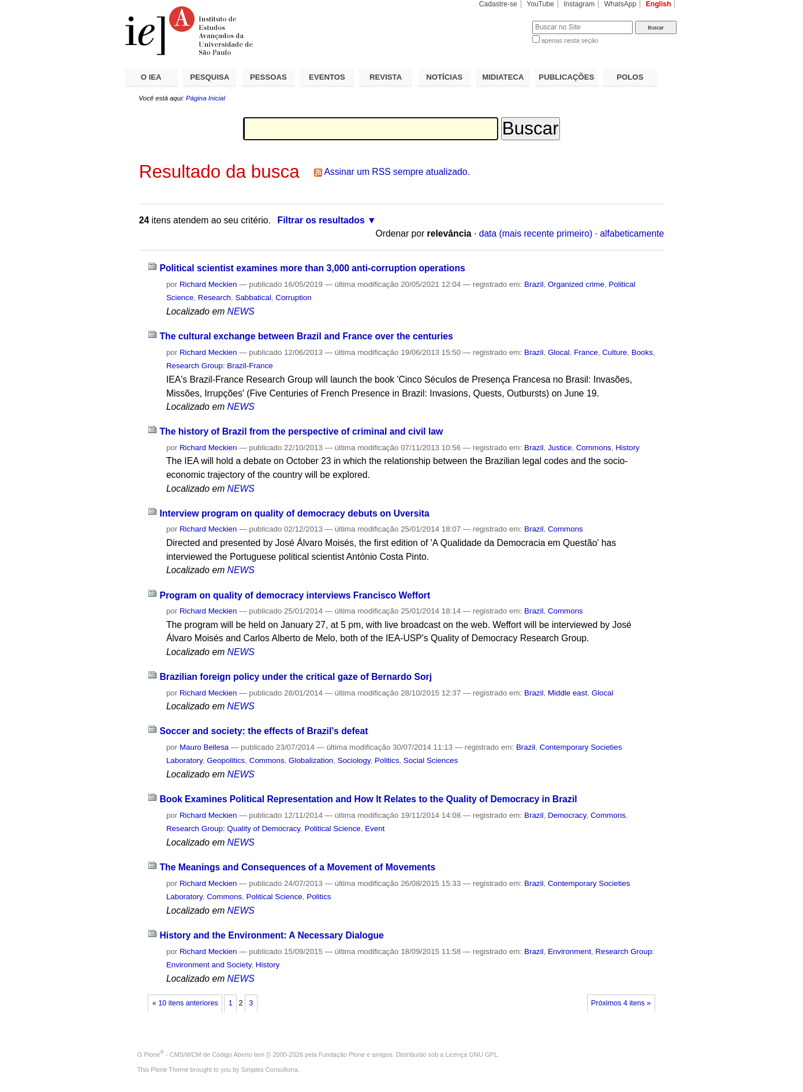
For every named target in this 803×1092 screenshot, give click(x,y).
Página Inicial (205, 98)
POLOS (630, 77)
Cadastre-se (498, 4)
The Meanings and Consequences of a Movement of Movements (297, 867)
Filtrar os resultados (321, 220)
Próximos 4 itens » (621, 1003)
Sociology (354, 760)
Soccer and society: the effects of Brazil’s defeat (263, 731)
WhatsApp (620, 4)
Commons (593, 447)
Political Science (332, 828)
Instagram (579, 4)
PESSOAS (268, 77)
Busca (504, 20)
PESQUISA (209, 77)
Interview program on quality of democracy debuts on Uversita (294, 513)
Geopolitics (226, 760)
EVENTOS (327, 77)
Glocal (559, 352)
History (627, 447)
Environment (569, 951)
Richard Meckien (208, 284)
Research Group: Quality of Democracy (233, 828)
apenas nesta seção (569, 40)
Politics (387, 760)
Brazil (533, 284)
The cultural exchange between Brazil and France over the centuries (306, 336)
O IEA (151, 77)
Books (642, 352)
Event (374, 828)
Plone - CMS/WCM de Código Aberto (198, 1054)
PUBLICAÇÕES (566, 77)
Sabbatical (253, 297)
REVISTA (385, 77)
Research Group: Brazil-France (219, 365)
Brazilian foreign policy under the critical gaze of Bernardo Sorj (295, 677)
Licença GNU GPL (472, 1054)
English (658, 4)
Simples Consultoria (269, 1069)
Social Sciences (431, 760)
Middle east (567, 693)
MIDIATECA (503, 77)
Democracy (567, 815)
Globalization (311, 760)
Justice (560, 447)
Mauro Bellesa (204, 747)
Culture (614, 352)
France (586, 352)
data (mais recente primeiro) (536, 233)
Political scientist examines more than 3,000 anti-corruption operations (312, 268)
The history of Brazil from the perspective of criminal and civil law (301, 431)
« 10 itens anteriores (185, 1003)
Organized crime (576, 284)
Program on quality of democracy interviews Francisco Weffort (294, 595)
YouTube (540, 4)
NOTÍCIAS (444, 77)
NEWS (241, 311)
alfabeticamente (632, 233)
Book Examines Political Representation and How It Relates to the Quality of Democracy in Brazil (368, 799)
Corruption (293, 297)
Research (214, 297)
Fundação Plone (342, 1054)
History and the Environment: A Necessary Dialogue (271, 935)
